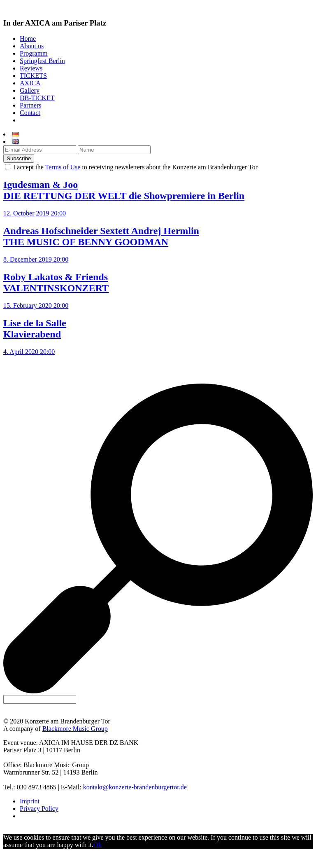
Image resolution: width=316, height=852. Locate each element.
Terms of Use (62, 167)
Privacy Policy (39, 808)
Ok (97, 844)
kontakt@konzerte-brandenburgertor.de (135, 787)
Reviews (31, 68)
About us (32, 45)
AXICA (30, 83)
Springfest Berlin (42, 60)
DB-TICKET (37, 97)
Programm (34, 53)
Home (28, 38)
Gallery (30, 90)
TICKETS (33, 75)
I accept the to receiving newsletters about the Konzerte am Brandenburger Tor (135, 167)
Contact (30, 112)
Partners (30, 105)
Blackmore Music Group (75, 728)
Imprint (30, 801)
